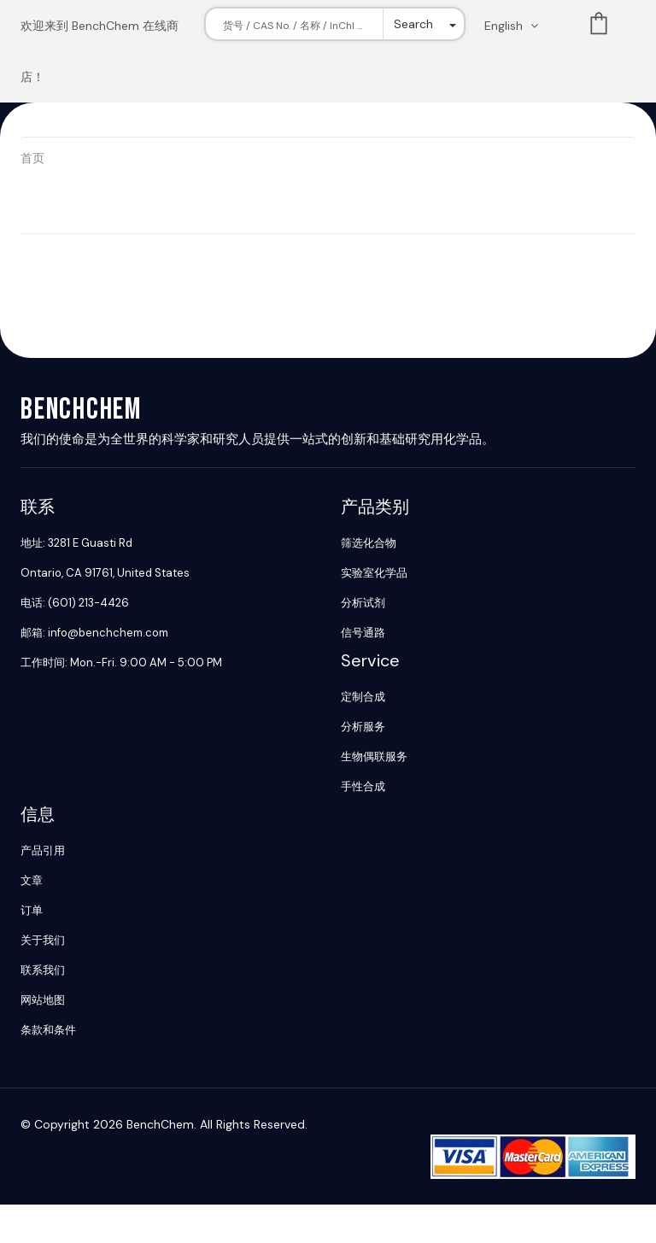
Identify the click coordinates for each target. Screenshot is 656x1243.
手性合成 (363, 786)
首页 (32, 158)
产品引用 (42, 850)
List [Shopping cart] (599, 27)
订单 (31, 910)
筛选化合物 (368, 543)
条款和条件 (48, 1030)
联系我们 (42, 970)
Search (413, 24)
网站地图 (42, 1000)
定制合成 (363, 696)
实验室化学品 (374, 573)
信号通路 (363, 632)
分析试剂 (363, 602)
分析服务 (363, 726)
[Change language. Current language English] (516, 25)
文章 (31, 880)
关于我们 (42, 940)
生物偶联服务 (374, 756)
